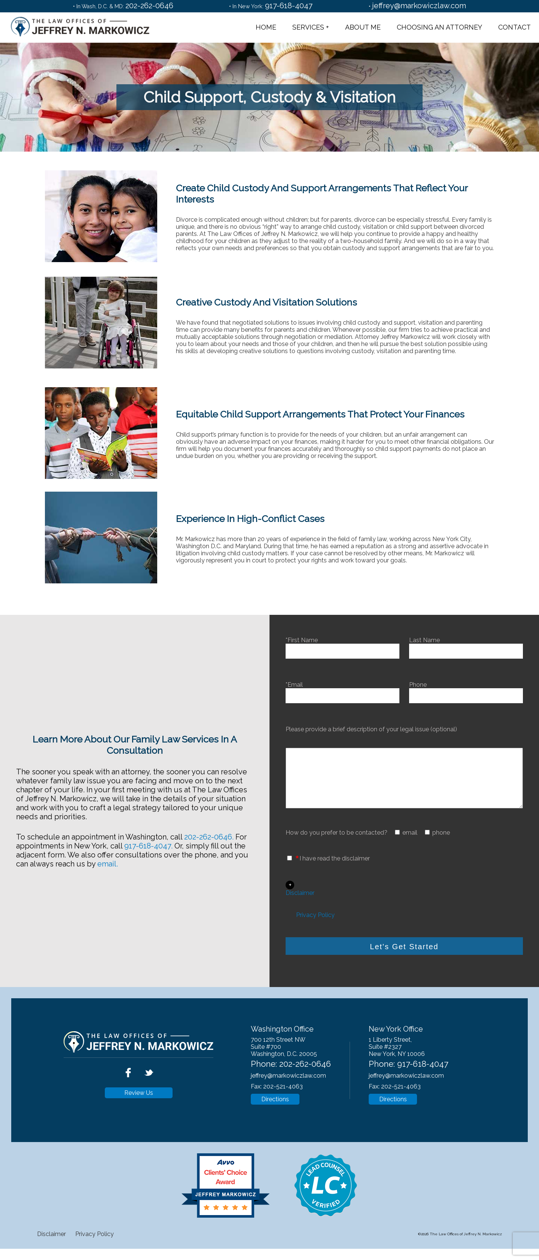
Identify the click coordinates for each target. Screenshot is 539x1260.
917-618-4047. (148, 851)
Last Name (466, 646)
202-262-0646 (149, 5)
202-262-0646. (209, 842)
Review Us (138, 1104)
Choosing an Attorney (439, 27)
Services (308, 27)
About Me (363, 27)
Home (266, 27)
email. (107, 869)
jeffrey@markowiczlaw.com (419, 5)
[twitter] (148, 1091)
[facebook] (129, 1091)
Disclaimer (300, 904)
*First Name (342, 646)
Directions (275, 1110)
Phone (466, 690)
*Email (342, 690)
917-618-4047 (289, 5)
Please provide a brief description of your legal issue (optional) (371, 729)
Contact (514, 27)
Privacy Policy (315, 926)
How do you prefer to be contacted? (336, 843)
